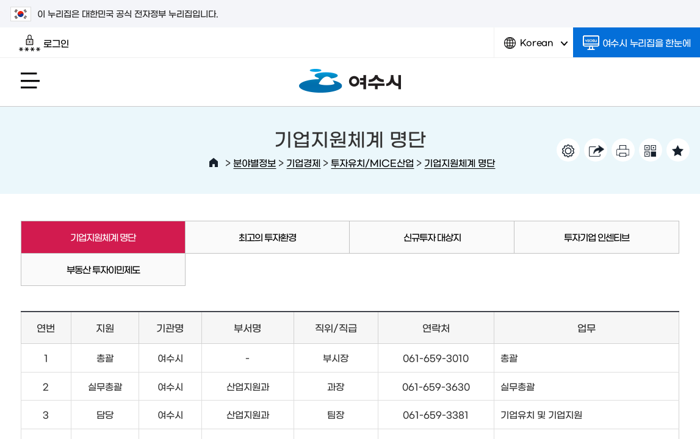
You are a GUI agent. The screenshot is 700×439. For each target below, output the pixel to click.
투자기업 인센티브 (596, 236)
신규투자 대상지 (432, 236)
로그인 (43, 43)
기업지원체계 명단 (459, 162)
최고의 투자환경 (267, 236)
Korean (536, 47)
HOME (213, 163)
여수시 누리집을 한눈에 (637, 42)
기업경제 (303, 162)
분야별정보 (254, 162)
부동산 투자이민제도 (103, 269)
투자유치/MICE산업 (372, 162)
